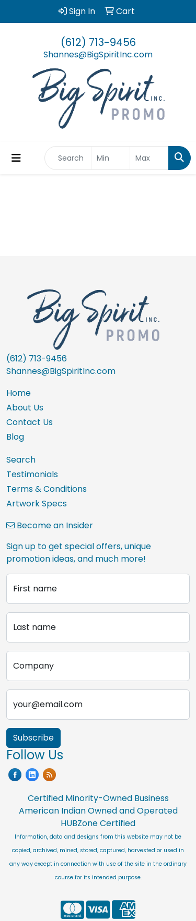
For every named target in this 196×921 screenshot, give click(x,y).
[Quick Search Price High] (149, 158)
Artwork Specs (36, 504)
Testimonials (32, 474)
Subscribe (33, 738)
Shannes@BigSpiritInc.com (98, 54)
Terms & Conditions (46, 489)
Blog (15, 437)
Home (18, 393)
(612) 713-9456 (98, 42)
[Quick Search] (67, 158)
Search (21, 460)
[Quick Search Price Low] (110, 158)
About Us (24, 408)
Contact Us (29, 422)
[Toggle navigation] (16, 158)
